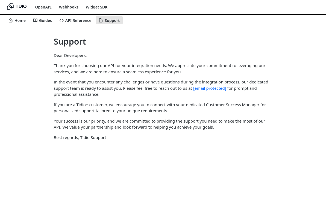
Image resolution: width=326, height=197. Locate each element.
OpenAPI (43, 7)
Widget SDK (96, 7)
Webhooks (68, 7)
